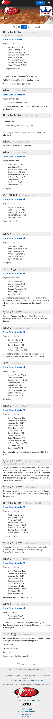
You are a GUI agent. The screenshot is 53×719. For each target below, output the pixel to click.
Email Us (17, 700)
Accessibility (26, 716)
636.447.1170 (33, 700)
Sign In (40, 3)
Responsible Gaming (26, 711)
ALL (29, 27)
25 (19, 27)
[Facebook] (26, 705)
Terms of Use (26, 709)
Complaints (26, 714)
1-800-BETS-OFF (36, 681)
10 (14, 27)
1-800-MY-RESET (20, 681)
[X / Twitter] (23, 705)
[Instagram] (29, 705)
